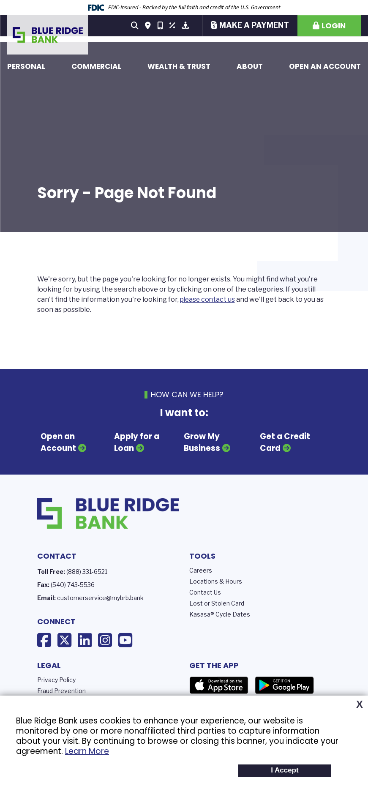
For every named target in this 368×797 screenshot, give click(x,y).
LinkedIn (85, 640)
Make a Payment (254, 25)
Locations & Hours (215, 580)
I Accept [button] (285, 770)
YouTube (125, 640)
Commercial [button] (96, 66)
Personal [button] (26, 66)
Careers (200, 569)
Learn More (87, 751)
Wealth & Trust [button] (178, 66)
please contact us (208, 299)
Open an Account (325, 66)
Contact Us (205, 591)
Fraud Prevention (61, 689)
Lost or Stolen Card (216, 602)
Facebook (44, 640)
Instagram (105, 640)
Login (334, 25)
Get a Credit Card (284, 442)
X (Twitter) (64, 640)
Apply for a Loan (137, 442)
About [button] (250, 66)
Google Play (284, 684)
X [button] (359, 704)
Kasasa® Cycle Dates (219, 613)
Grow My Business (202, 442)
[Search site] (135, 26)
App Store (218, 684)
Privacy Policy (56, 678)
